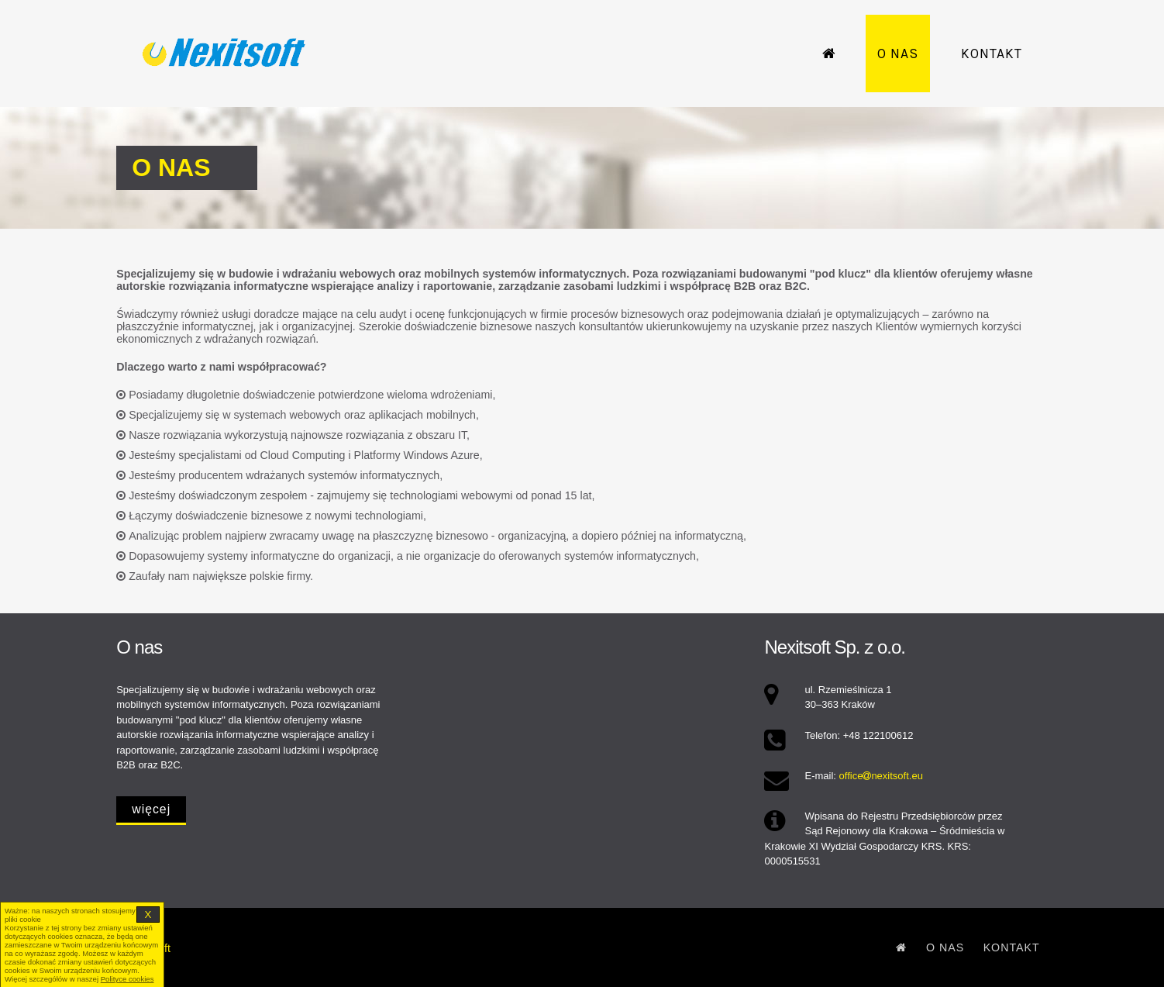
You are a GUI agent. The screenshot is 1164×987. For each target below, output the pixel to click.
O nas (897, 53)
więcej (151, 809)
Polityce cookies (127, 979)
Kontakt (991, 53)
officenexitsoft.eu (881, 776)
